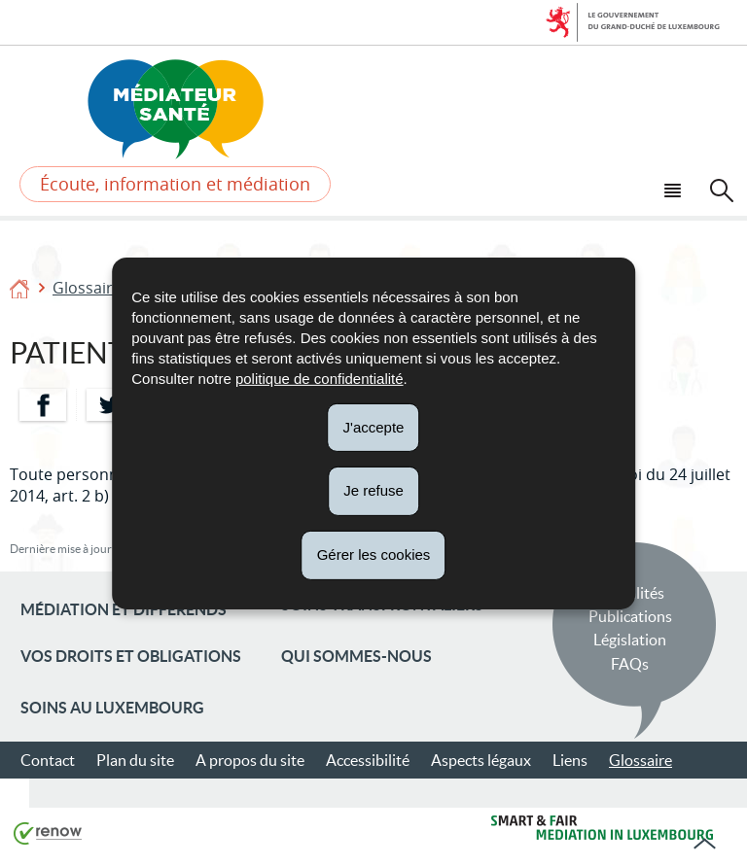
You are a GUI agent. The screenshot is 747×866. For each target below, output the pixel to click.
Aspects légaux (481, 760)
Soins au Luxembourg (112, 707)
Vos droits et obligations (130, 656)
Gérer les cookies (374, 554)
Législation (629, 639)
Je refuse (373, 490)
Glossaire (87, 287)
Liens (569, 760)
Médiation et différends (123, 609)
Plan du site (135, 760)
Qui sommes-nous (356, 656)
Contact (47, 760)
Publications (630, 616)
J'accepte (374, 426)
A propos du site (250, 760)
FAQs (630, 664)
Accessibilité (367, 760)
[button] (675, 188)
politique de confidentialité (319, 377)
